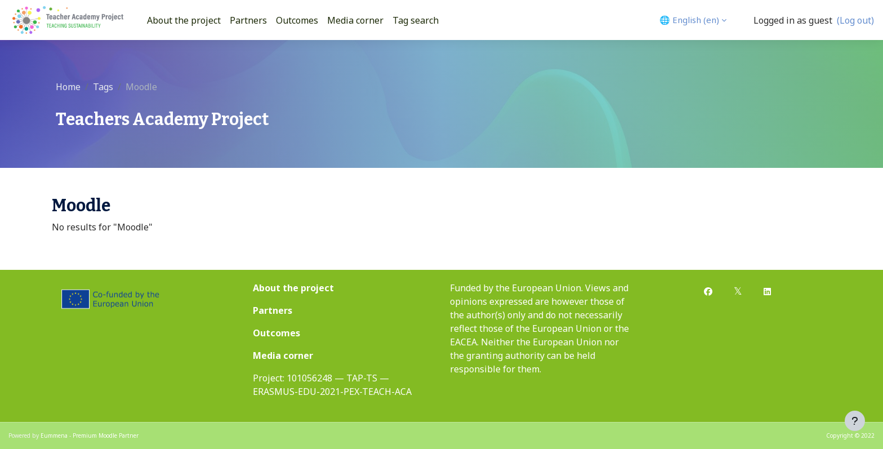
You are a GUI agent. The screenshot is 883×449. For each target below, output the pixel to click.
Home (68, 87)
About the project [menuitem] (184, 20)
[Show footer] (855, 421)
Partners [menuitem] (248, 20)
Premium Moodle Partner (106, 435)
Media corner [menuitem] (355, 20)
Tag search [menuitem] (416, 20)
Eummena (54, 435)
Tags (103, 87)
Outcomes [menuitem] (297, 20)
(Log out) (855, 20)
